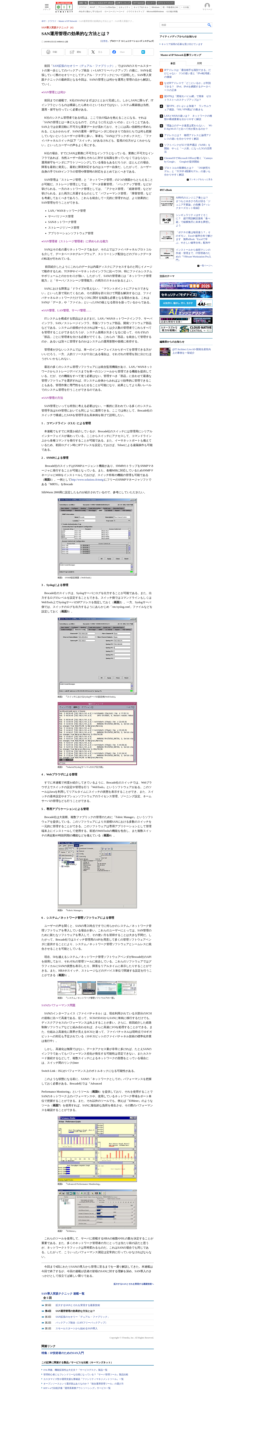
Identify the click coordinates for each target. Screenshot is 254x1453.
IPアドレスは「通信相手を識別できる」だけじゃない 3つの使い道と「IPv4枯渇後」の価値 (188, 73)
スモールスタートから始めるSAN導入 (77, 1328)
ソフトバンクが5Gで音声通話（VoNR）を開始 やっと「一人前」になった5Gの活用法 (188, 148)
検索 (209, 24)
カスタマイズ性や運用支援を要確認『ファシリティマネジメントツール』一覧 (83, 1379)
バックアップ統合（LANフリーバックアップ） (82, 1322)
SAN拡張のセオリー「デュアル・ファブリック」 (83, 1317)
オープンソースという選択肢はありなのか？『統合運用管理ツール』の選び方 (83, 1383)
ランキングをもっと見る (201, 179)
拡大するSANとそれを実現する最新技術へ (134, 1284)
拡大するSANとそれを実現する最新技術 (78, 1305)
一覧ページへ (206, 265)
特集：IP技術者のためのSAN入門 (62, 1352)
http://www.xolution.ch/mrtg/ (87, 479)
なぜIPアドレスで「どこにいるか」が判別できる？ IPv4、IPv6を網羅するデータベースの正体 (187, 86)
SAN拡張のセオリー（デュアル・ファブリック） (84, 65)
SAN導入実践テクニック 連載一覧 (62, 1293)
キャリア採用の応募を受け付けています (182, 44)
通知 (79, 52)
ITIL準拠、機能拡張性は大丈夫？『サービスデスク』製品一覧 (75, 1370)
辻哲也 (104, 41)
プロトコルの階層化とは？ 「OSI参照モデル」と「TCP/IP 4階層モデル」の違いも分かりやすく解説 (187, 171)
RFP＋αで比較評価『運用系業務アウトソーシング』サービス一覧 (77, 1388)
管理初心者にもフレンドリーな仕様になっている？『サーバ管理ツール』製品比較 (85, 1374)
